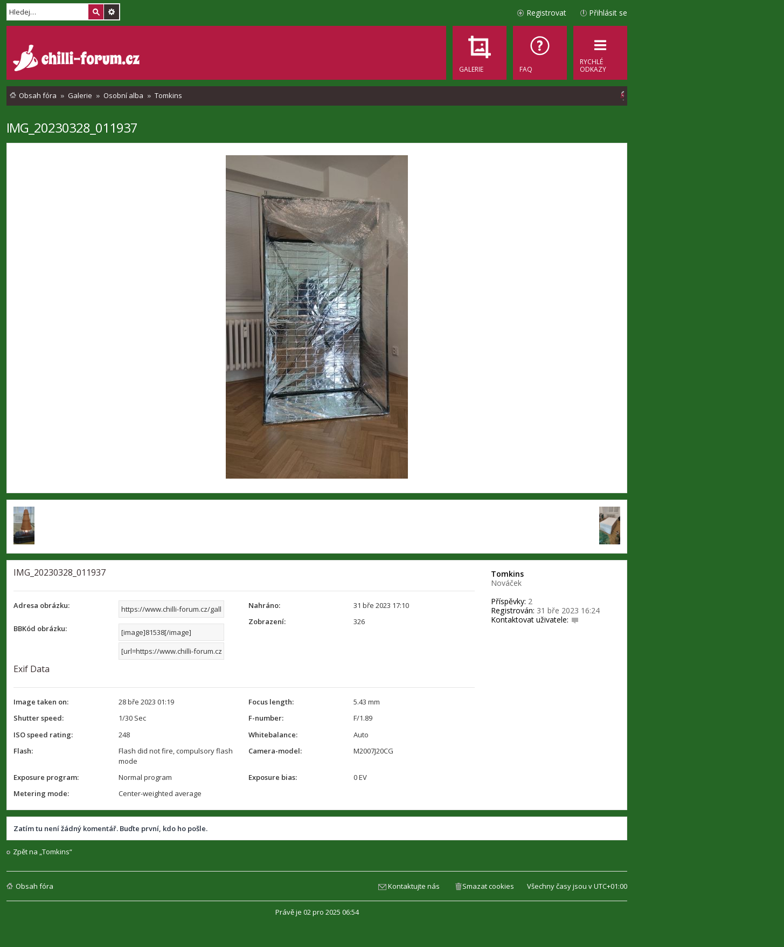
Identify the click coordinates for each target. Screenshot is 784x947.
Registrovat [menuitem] (546, 13)
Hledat (95, 11)
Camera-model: (275, 751)
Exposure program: (46, 777)
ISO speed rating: (43, 734)
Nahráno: (264, 605)
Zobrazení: (267, 621)
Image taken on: (40, 702)
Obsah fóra (34, 886)
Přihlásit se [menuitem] (608, 13)
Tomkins (507, 574)
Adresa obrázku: (41, 605)
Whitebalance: (272, 734)
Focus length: (271, 702)
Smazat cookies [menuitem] (488, 886)
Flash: (23, 751)
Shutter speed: (38, 718)
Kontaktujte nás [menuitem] (414, 886)
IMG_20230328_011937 (71, 127)
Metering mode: (41, 793)
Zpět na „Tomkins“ (42, 851)
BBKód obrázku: (40, 628)
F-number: (265, 718)
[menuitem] (540, 53)
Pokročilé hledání (111, 11)
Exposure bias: (272, 777)
